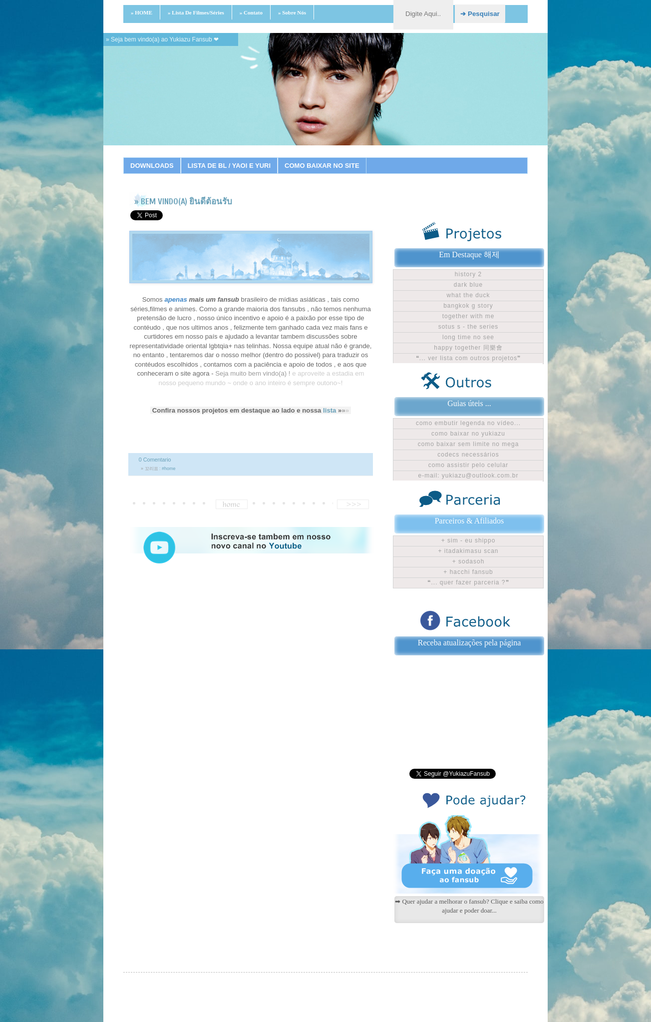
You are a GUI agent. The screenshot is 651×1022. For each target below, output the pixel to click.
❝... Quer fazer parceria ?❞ (468, 582)
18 (418, 157)
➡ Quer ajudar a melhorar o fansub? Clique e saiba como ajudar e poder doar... (469, 906)
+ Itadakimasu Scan (468, 550)
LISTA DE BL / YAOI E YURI (229, 165)
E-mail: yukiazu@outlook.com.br (468, 475)
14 (368, 157)
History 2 (468, 274)
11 (331, 157)
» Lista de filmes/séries (196, 12)
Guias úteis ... (469, 403)
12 (343, 157)
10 (318, 157)
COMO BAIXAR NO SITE (322, 165)
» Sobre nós (292, 12)
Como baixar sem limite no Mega (468, 444)
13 (355, 157)
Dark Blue (468, 284)
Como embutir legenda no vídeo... (468, 423)
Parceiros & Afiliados (469, 520)
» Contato (251, 12)
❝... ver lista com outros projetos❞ (468, 358)
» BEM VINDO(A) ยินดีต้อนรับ (183, 201)
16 (393, 157)
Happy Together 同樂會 (468, 347)
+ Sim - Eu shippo (468, 540)
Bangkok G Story (468, 305)
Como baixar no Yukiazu (468, 433)
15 (380, 157)
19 (430, 157)
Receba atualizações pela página (469, 642)
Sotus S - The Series (468, 326)
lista (329, 410)
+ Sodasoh (468, 561)
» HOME (141, 12)
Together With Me (468, 316)
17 (405, 157)
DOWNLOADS (152, 165)
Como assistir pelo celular (468, 465)
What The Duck (468, 295)
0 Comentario (155, 460)
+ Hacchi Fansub (468, 571)
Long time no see (468, 337)
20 (443, 157)
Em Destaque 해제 (469, 254)
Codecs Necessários (468, 454)
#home (169, 468)
